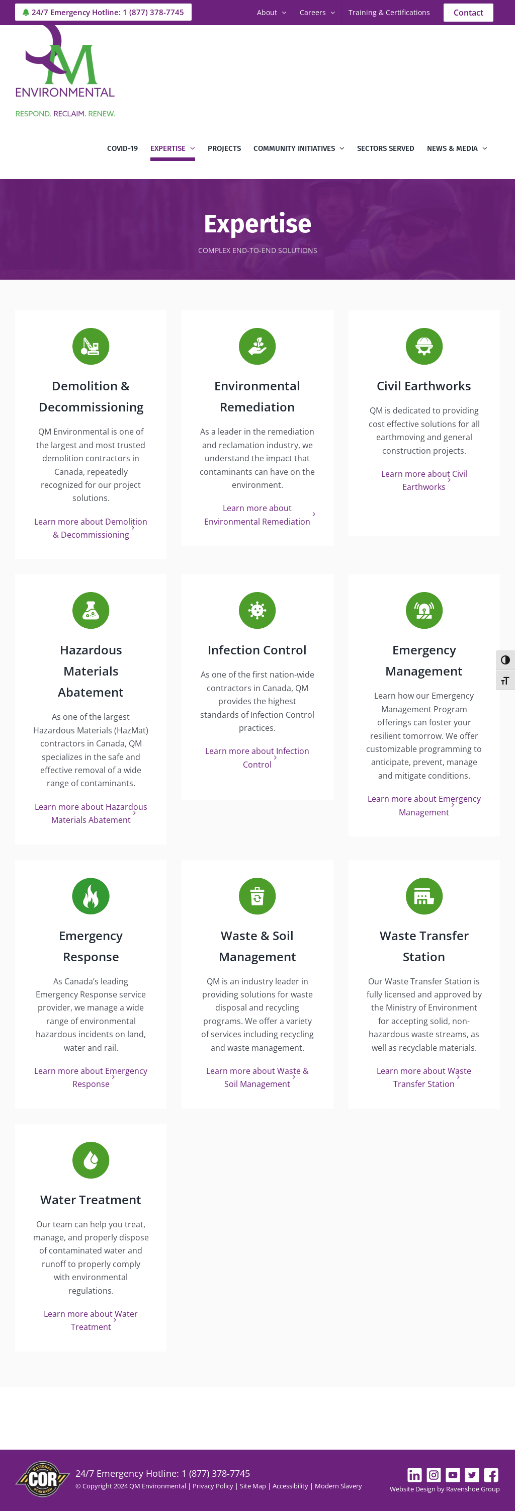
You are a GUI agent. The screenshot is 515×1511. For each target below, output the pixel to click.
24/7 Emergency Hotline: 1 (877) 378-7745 (103, 12)
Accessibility (290, 1485)
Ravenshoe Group (473, 1488)
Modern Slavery (338, 1485)
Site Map (253, 1485)
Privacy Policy (213, 1485)
